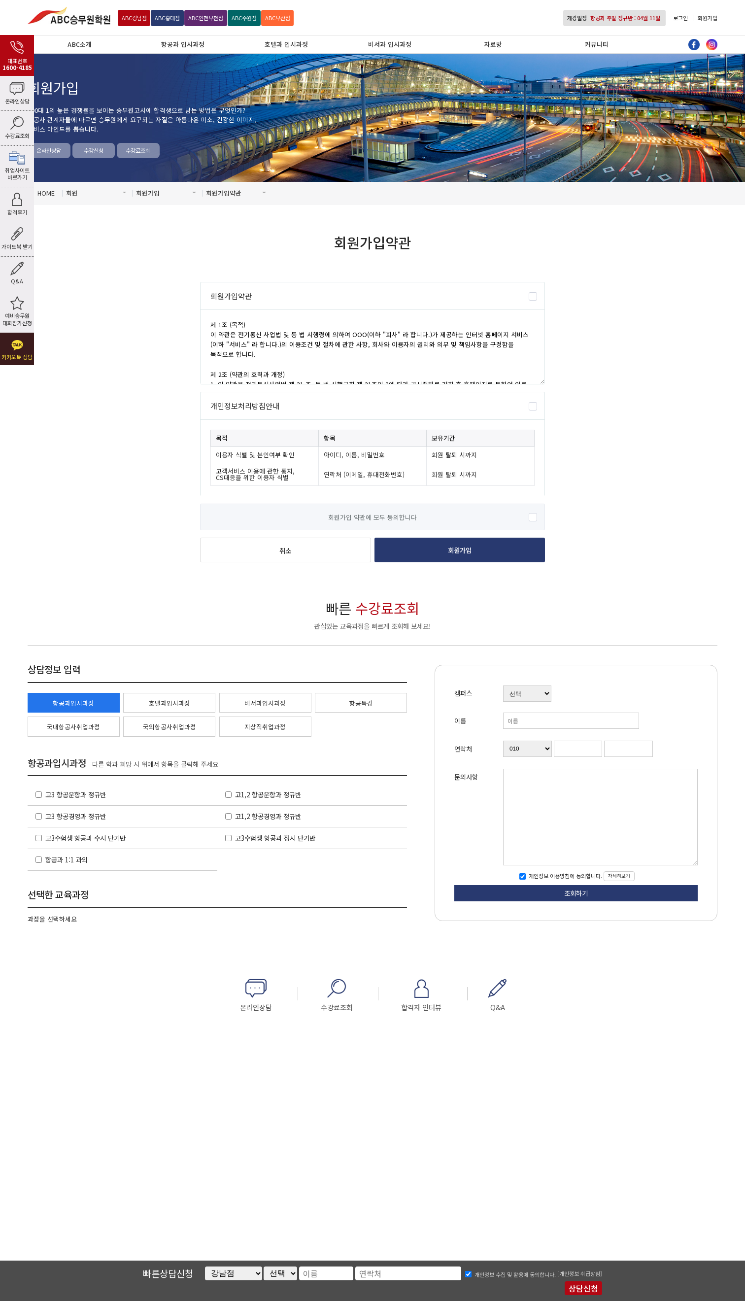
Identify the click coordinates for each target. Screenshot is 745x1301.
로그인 (680, 18)
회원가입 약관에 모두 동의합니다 (372, 517)
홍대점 (167, 18)
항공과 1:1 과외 (66, 859)
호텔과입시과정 (169, 703)
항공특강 (361, 703)
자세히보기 (619, 875)
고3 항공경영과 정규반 (75, 816)
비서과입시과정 (265, 703)
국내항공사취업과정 (73, 726)
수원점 (244, 18)
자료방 (493, 44)
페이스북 (694, 44)
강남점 (134, 18)
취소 (285, 550)
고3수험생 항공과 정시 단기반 (275, 838)
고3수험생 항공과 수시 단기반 (85, 838)
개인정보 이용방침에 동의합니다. (564, 876)
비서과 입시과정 (389, 44)
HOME (46, 193)
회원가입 (707, 18)
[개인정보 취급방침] (579, 1273)
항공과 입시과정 (182, 44)
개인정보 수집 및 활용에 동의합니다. (515, 1274)
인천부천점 (205, 18)
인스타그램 (711, 44)
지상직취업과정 (265, 726)
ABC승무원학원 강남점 (69, 15)
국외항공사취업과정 (169, 726)
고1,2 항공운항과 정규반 (268, 794)
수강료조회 (138, 150)
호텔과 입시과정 (286, 44)
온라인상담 (48, 150)
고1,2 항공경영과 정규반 (268, 816)
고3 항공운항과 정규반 (75, 794)
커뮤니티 (597, 44)
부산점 (277, 18)
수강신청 (93, 150)
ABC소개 (80, 44)
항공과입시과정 (73, 703)
